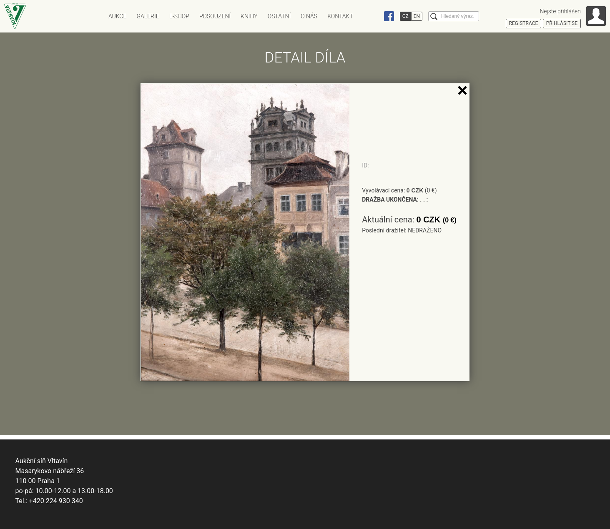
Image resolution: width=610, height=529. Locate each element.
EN (417, 16)
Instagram (373, 16)
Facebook (389, 16)
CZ (405, 16)
